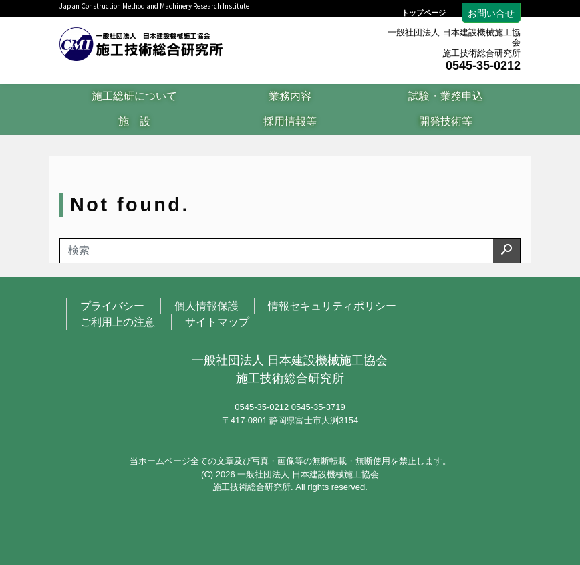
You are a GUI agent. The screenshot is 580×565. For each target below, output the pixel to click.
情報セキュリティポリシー (332, 306)
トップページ (424, 13)
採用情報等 (290, 121)
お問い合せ (491, 13)
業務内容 (290, 96)
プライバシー (112, 306)
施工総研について (134, 96)
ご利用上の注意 (117, 322)
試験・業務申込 (445, 96)
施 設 (134, 121)
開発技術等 (445, 121)
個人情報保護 (206, 306)
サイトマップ (217, 322)
